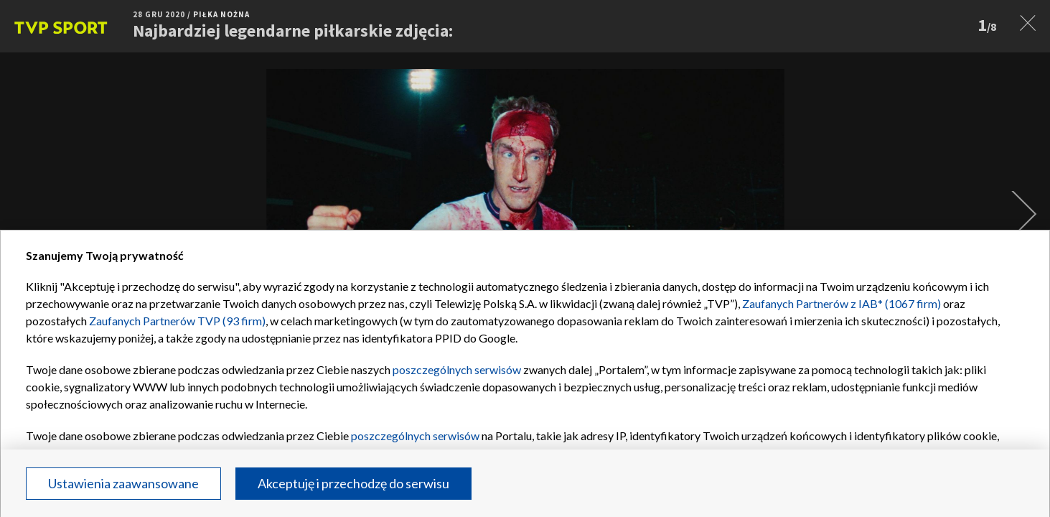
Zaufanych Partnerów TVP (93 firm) (177, 320)
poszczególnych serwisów (457, 369)
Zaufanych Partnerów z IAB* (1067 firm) (841, 303)
